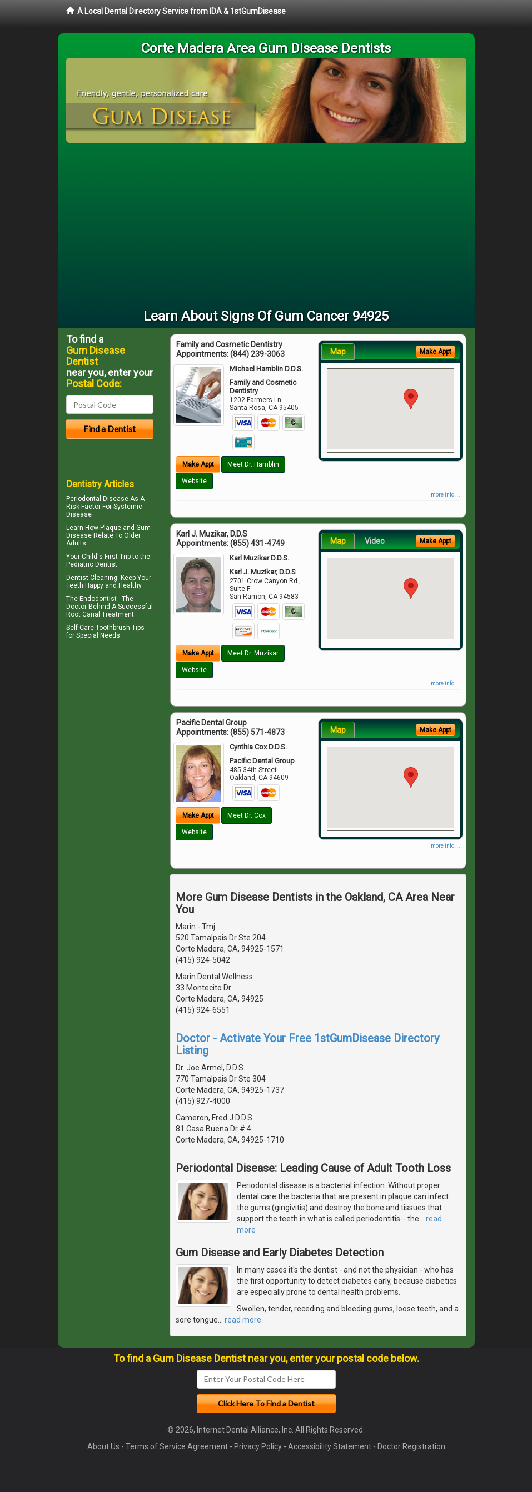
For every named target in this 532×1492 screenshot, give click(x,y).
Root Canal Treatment (100, 614)
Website (194, 481)
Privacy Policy (258, 1446)
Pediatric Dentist (91, 564)
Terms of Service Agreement (177, 1446)
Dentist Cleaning (91, 578)
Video (375, 541)
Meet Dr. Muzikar (253, 653)
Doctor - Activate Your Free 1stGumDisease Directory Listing (307, 1044)
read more (243, 1319)
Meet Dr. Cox (246, 815)
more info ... (445, 495)
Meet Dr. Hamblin (253, 464)
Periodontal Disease (97, 499)
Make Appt (198, 464)
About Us (103, 1446)
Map (338, 351)
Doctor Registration (411, 1446)
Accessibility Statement (329, 1446)
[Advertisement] (266, 226)
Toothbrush (113, 628)
